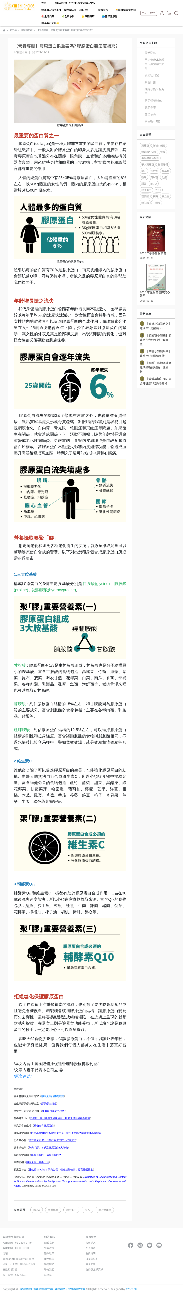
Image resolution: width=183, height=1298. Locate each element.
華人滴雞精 (104, 1210)
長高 (155, 196)
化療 (164, 177)
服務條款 (49, 1258)
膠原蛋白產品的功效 (53, 1110)
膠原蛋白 (71, 1210)
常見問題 (91, 1264)
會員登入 (91, 1242)
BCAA (36, 1210)
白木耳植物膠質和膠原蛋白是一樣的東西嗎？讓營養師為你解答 (66, 1132)
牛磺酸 (156, 202)
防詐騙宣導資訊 (94, 1269)
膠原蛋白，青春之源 (37, 1162)
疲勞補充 (150, 114)
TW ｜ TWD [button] (148, 13)
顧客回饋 (150, 82)
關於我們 (49, 1242)
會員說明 (91, 1253)
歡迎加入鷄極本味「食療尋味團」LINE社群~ (66, 9)
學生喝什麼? (152, 121)
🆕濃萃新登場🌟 (50, 23)
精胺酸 (145, 196)
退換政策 (49, 1248)
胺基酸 (165, 171)
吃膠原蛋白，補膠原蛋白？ (46, 1154)
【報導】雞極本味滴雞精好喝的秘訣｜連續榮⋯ (155, 367)
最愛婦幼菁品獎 (150, 158)
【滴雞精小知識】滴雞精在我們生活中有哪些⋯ (155, 339)
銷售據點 (49, 1264)
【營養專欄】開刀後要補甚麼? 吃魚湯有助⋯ (155, 380)
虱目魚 (154, 171)
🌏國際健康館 (109, 16)
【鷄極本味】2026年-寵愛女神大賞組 (74, 3)
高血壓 (165, 196)
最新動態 (103, 9)
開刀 (143, 171)
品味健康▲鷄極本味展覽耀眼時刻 (155, 63)
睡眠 (143, 177)
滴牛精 (154, 177)
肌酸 (143, 183)
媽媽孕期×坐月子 (155, 91)
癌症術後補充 (153, 100)
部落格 (48, 1275)
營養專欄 (53, 1210)
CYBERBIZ (131, 1289)
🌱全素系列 (68, 16)
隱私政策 (49, 1253)
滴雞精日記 (152, 75)
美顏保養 (150, 107)
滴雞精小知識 (148, 151)
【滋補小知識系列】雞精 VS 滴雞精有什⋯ (155, 353)
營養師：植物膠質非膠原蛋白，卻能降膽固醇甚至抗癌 (60, 1118)
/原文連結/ (23, 1076)
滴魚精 (145, 202)
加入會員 (91, 1248)
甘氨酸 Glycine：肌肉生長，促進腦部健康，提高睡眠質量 (61, 1169)
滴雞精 (145, 145)
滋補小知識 (159, 145)
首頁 (43, 3)
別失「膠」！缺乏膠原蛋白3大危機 (48, 1147)
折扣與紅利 (92, 1258)
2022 (87, 1210)
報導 (162, 151)
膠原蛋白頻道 (48, 1103)
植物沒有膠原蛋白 (44, 1125)
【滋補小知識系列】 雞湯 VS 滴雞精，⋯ (155, 325)
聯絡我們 (49, 1269)
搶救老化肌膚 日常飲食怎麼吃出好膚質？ (52, 1140)
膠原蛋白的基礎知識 (52, 1096)
